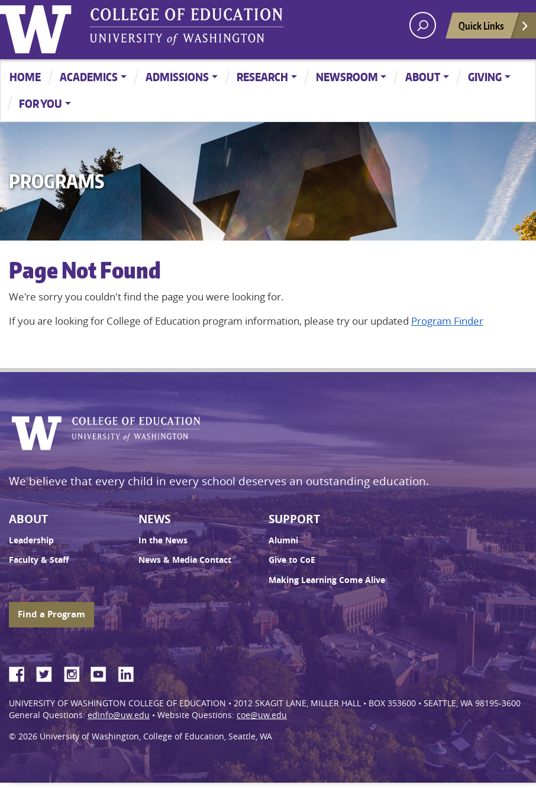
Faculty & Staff (39, 560)
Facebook (21, 672)
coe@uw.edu (262, 715)
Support (294, 519)
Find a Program (51, 614)
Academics (89, 76)
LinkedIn (130, 672)
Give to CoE (292, 560)
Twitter (48, 672)
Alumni (283, 540)
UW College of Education (186, 27)
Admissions (177, 76)
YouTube (103, 672)
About (422, 76)
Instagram (75, 672)
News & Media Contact (184, 560)
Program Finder (447, 321)
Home (25, 76)
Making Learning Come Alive (327, 580)
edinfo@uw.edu (119, 715)
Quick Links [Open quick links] (493, 29)
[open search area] (422, 25)
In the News (163, 540)
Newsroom (347, 76)
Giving (485, 76)
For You (40, 103)
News (154, 519)
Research (262, 76)
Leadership (31, 540)
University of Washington (38, 26)
